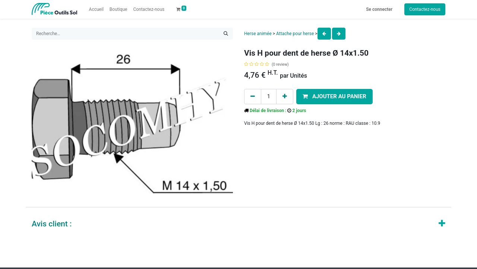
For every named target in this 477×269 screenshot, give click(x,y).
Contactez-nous (424, 9)
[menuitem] (96, 9)
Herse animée (258, 33)
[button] (334, 96)
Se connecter (379, 9)
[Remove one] (252, 96)
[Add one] (284, 96)
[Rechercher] (226, 34)
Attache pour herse (295, 33)
